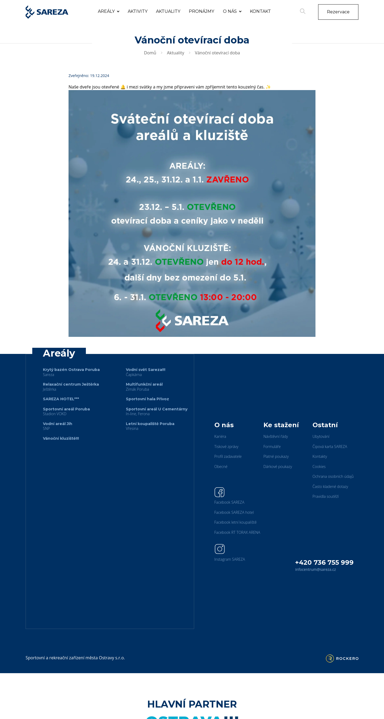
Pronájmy (201, 11)
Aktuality (168, 11)
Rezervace (338, 11)
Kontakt (260, 11)
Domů (150, 53)
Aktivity (137, 11)
